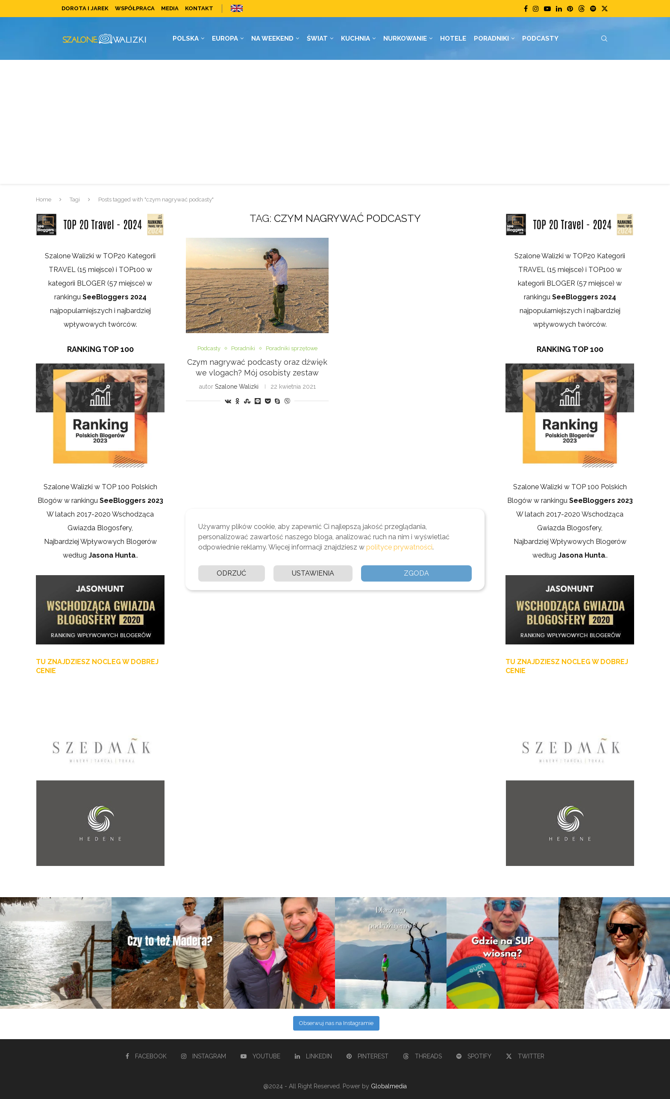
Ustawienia (313, 573)
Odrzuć (231, 573)
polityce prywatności (399, 547)
